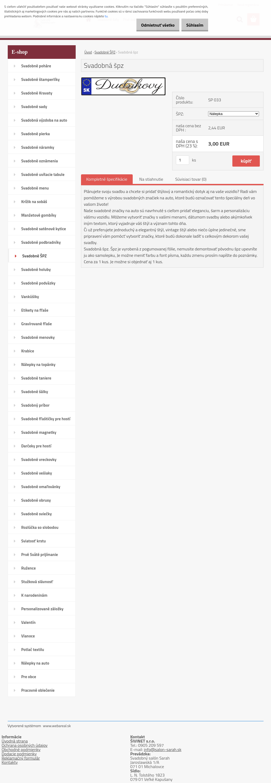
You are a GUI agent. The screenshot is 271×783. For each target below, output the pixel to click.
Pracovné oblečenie (38, 690)
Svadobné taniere (36, 378)
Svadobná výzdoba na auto (44, 120)
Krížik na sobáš (34, 202)
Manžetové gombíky (38, 215)
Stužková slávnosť (37, 582)
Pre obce (28, 677)
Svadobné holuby (36, 269)
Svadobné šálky (34, 392)
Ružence (28, 568)
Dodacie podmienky (19, 754)
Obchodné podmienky (21, 749)
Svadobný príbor (35, 405)
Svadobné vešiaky (36, 473)
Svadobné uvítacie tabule (42, 174)
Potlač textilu (32, 649)
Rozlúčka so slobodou (40, 527)
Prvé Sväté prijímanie (39, 554)
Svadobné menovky (38, 337)
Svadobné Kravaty (36, 93)
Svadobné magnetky (38, 432)
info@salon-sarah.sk (162, 749)
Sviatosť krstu (33, 541)
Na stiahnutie (151, 179)
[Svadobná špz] (123, 79)
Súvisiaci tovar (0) (190, 179)
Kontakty (10, 762)
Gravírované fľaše (36, 324)
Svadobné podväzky (38, 283)
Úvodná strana (15, 741)
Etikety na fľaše (34, 310)
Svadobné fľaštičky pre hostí (45, 419)
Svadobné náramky (37, 147)
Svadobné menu (35, 188)
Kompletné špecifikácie (106, 179)
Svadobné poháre (36, 66)
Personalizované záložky (42, 609)
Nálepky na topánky (38, 364)
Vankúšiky (30, 297)
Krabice (27, 351)
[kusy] (182, 160)
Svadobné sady (34, 107)
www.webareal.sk (57, 725)
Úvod (88, 52)
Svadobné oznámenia (39, 161)
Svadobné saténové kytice (43, 229)
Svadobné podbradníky (41, 242)
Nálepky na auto (35, 663)
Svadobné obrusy (36, 500)
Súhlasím (192, 25)
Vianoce (28, 636)
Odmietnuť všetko (152, 25)
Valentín (28, 622)
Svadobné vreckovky (38, 459)
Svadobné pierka (35, 134)
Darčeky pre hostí (36, 446)
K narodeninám (34, 595)
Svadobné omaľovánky (40, 487)
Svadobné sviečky (36, 514)
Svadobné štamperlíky (40, 79)
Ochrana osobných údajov (24, 745)
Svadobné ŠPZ (34, 256)
